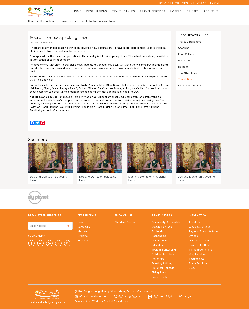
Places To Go (186, 60)
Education (158, 245)
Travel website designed (41, 302)
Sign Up (215, 3)
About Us (194, 222)
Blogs (192, 268)
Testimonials (196, 258)
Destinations (96, 11)
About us (211, 11)
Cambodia (84, 226)
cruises (193, 11)
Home (77, 11)
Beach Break (159, 277)
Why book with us (199, 226)
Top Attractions (187, 73)
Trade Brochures (199, 263)
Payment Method (199, 245)
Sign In (201, 3)
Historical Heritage (163, 268)
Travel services (152, 11)
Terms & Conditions (200, 249)
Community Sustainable (166, 222)
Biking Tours (159, 272)
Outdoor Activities (163, 254)
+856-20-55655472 (129, 296)
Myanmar (83, 236)
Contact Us (188, 3)
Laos (80, 222)
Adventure (158, 258)
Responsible (159, 236)
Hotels (176, 11)
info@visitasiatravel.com (93, 296)
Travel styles (123, 11)
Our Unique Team (199, 240)
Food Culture (186, 54)
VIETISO (62, 302)
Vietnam (83, 231)
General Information (190, 85)
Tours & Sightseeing (164, 249)
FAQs (176, 3)
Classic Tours (160, 240)
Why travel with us (200, 254)
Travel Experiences (189, 41)
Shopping (183, 48)
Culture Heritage (162, 226)
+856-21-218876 (162, 296)
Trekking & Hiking (162, 263)
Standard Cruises (125, 222)
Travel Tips (185, 79)
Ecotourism (158, 231)
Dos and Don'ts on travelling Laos (48, 178)
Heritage (183, 66)
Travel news (164, 3)
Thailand (83, 240)
